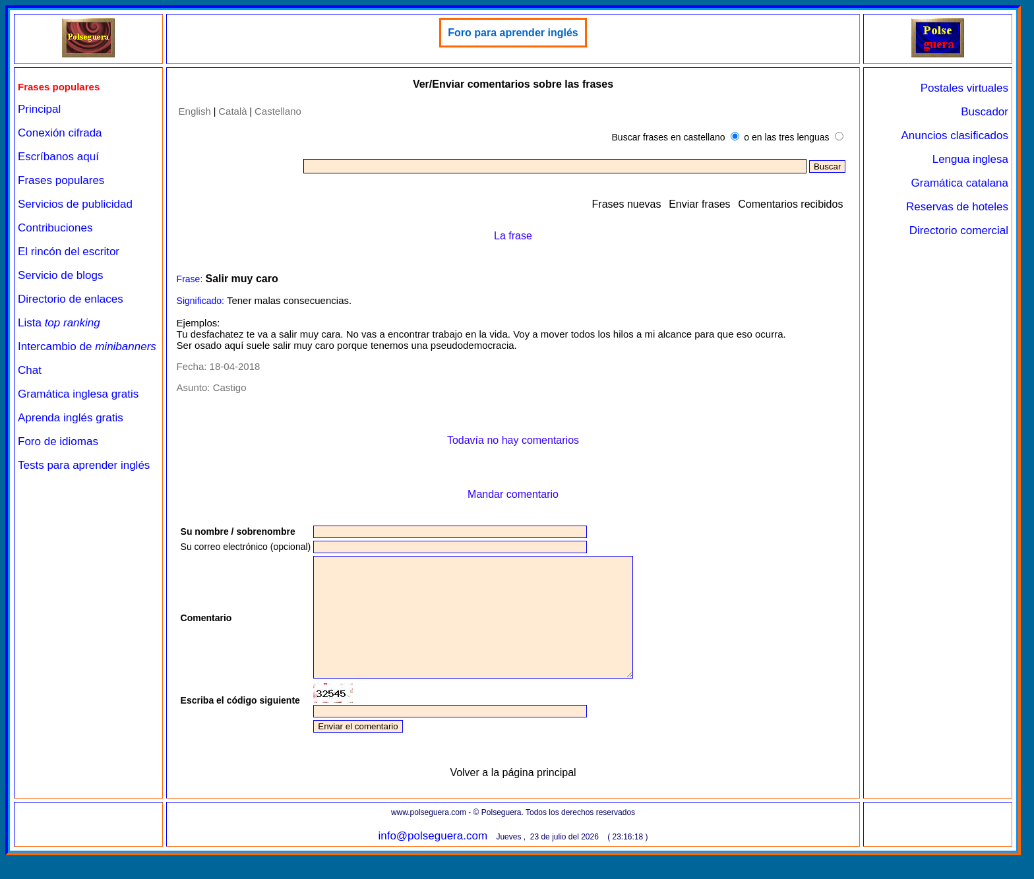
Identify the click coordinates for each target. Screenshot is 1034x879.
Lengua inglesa (970, 159)
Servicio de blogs (60, 275)
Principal (39, 109)
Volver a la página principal (513, 796)
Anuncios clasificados (954, 135)
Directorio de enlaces (70, 299)
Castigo (230, 387)
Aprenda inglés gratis (70, 417)
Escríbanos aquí (58, 156)
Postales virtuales (964, 88)
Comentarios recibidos (790, 204)
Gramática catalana (959, 183)
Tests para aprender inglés (84, 465)
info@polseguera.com (432, 859)
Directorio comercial (958, 230)
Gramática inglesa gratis (78, 394)
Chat (30, 370)
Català (232, 111)
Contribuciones (55, 228)
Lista (59, 323)
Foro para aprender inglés (513, 32)
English (195, 111)
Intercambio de (87, 346)
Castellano (278, 111)
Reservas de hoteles (957, 206)
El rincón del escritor (68, 251)
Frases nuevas (626, 204)
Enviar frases (699, 204)
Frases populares (61, 180)
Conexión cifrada (60, 133)
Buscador (984, 112)
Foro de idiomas (58, 441)
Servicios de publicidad (75, 204)
